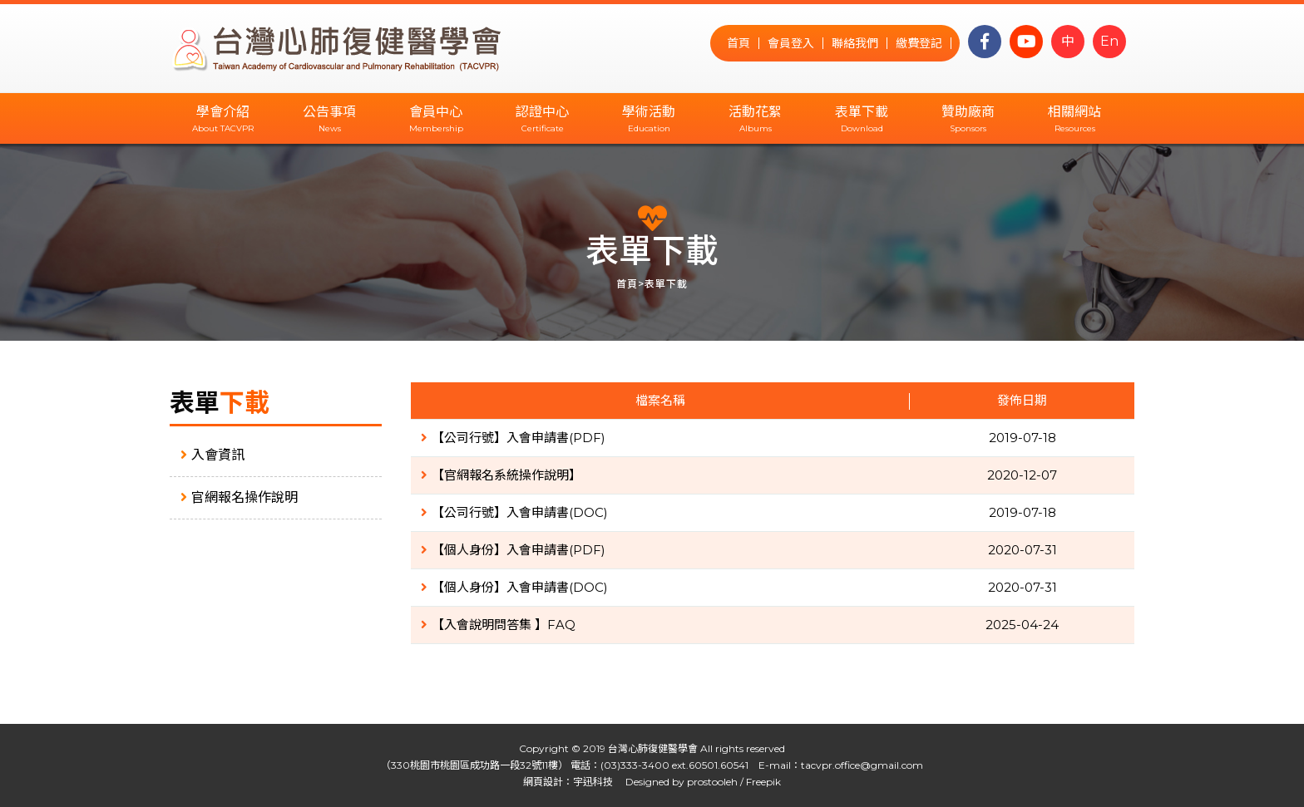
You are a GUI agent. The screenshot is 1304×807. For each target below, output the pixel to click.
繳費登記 (919, 43)
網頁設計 (543, 781)
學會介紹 (222, 112)
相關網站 (1074, 112)
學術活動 (648, 112)
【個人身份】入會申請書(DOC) (514, 587)
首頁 (738, 43)
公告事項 (329, 112)
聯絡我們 (855, 43)
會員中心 (435, 112)
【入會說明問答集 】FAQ (498, 624)
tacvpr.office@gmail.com (862, 765)
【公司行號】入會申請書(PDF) (513, 437)
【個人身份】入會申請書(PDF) (513, 550)
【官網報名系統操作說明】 (501, 475)
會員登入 (791, 43)
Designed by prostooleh (676, 781)
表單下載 (861, 112)
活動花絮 (755, 112)
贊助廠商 (968, 112)
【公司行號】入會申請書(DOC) (514, 512)
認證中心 (542, 112)
